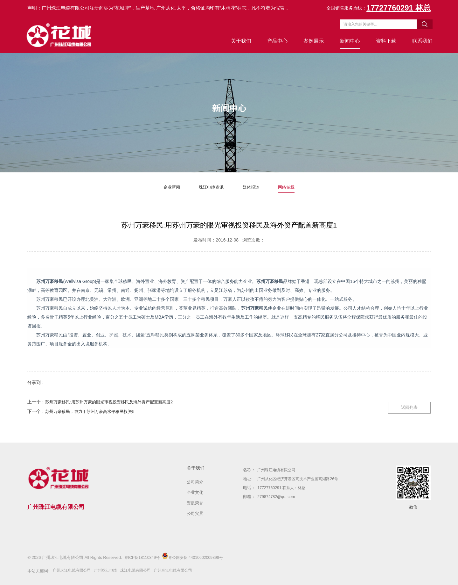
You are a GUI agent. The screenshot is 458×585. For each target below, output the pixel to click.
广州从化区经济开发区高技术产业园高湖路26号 (300, 479)
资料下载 (384, 41)
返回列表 (405, 403)
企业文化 (195, 492)
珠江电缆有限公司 (141, 570)
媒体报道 (252, 187)
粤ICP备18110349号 (143, 557)
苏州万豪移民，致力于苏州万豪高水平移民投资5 (96, 412)
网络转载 (290, 187)
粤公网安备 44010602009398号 (196, 556)
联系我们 (420, 41)
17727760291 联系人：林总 (283, 488)
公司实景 (195, 513)
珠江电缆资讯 (210, 187)
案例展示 (312, 41)
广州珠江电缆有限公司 (278, 470)
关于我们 (239, 41)
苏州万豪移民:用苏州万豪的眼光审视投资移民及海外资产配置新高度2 (118, 402)
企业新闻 (167, 187)
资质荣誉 (195, 503)
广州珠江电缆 (109, 570)
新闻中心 (348, 41)
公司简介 (195, 482)
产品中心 (275, 41)
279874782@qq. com (277, 497)
